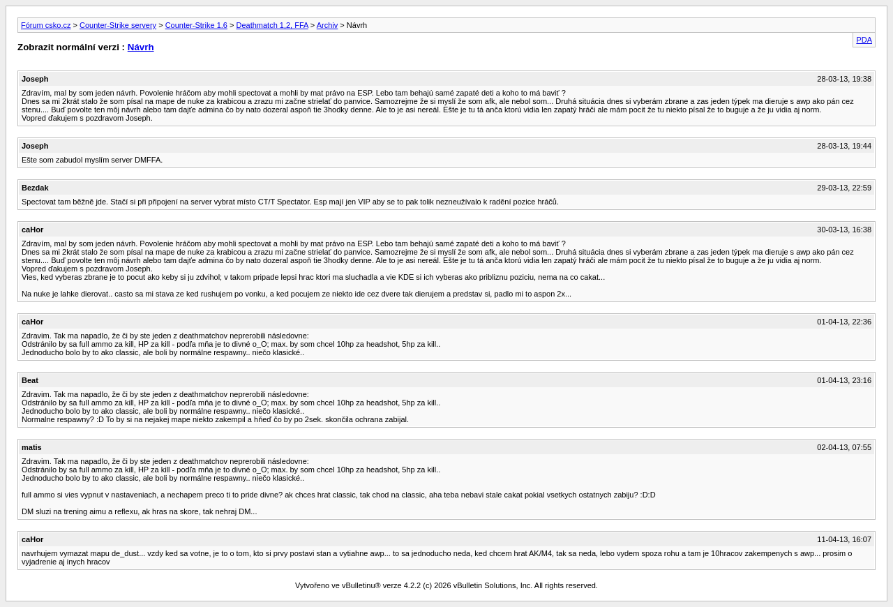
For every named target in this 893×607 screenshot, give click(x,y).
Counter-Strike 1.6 (196, 25)
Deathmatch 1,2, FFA (272, 25)
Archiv (327, 25)
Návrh (141, 47)
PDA (864, 40)
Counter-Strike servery (118, 25)
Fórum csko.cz (46, 25)
